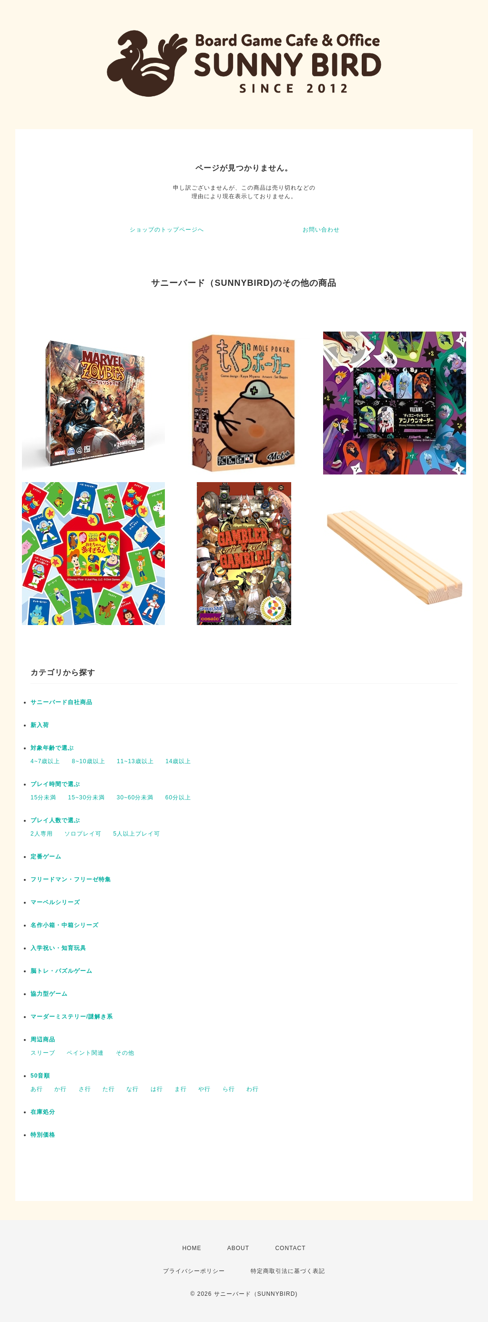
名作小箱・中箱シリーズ (64, 925)
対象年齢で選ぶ (52, 748)
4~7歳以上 (45, 761)
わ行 (252, 1089)
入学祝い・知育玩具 (58, 948)
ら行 (229, 1089)
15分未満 (43, 797)
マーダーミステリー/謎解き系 (71, 1016)
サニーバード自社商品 (61, 702)
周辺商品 (42, 1039)
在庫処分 (42, 1112)
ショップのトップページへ (167, 229)
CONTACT (290, 1248)
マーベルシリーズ (55, 902)
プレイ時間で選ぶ (55, 784)
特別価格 (42, 1134)
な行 (132, 1089)
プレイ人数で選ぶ (55, 820)
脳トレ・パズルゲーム (61, 971)
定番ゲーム (45, 856)
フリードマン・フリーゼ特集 (70, 879)
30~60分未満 (135, 797)
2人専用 (41, 833)
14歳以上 (178, 761)
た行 (108, 1089)
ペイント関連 (85, 1053)
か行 (60, 1089)
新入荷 (39, 725)
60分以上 (178, 797)
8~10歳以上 (88, 761)
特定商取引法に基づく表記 (288, 1271)
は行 (157, 1089)
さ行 (85, 1089)
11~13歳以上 (135, 761)
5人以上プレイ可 (136, 833)
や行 (204, 1089)
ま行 (180, 1089)
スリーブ (42, 1053)
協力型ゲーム (49, 993)
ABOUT (238, 1248)
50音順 (40, 1075)
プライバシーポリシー (194, 1271)
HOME (191, 1248)
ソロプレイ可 (83, 833)
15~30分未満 (86, 797)
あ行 (36, 1089)
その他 (125, 1053)
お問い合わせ (321, 229)
